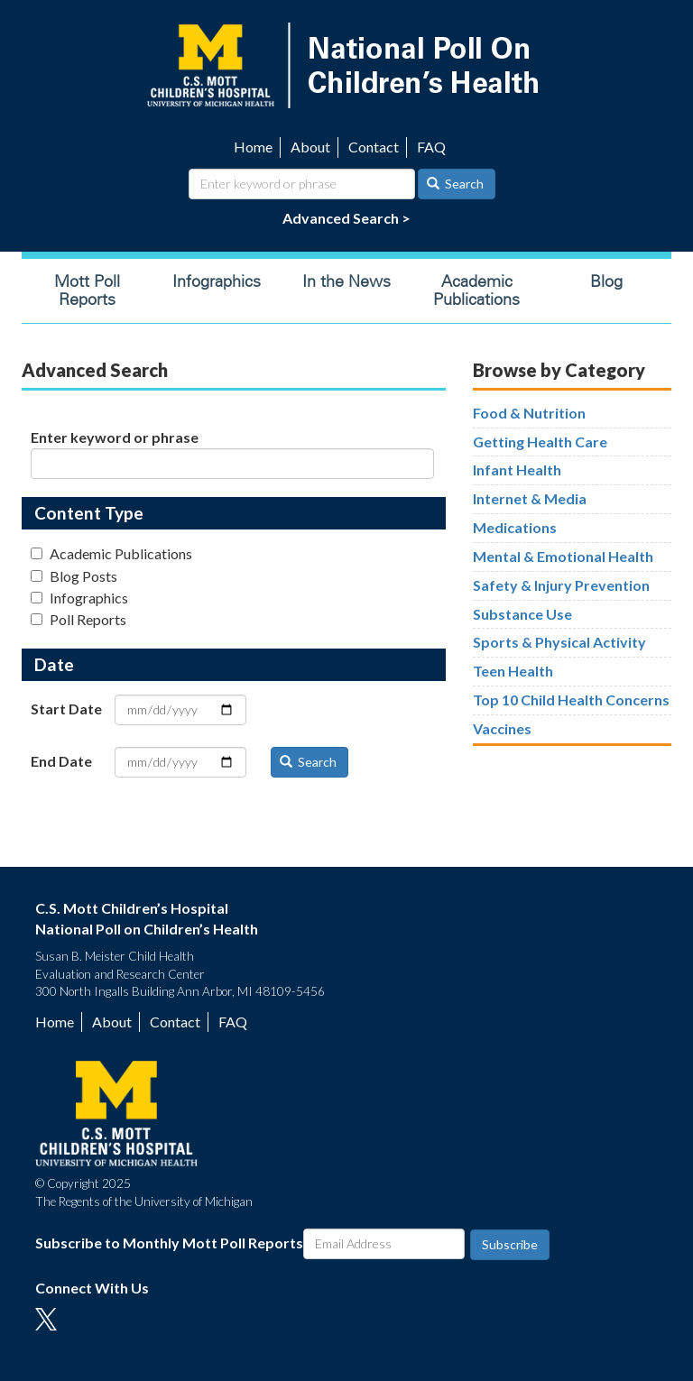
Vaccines (502, 728)
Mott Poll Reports (87, 290)
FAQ (431, 146)
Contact (373, 146)
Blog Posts (74, 576)
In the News (346, 281)
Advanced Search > (346, 217)
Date (54, 664)
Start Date (66, 708)
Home (253, 146)
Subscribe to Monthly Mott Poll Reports (169, 1242)
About (310, 146)
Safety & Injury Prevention (561, 585)
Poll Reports (78, 619)
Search (456, 183)
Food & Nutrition (529, 412)
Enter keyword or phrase (115, 437)
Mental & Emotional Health (563, 556)
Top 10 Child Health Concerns (571, 699)
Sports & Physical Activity (559, 641)
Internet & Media (530, 498)
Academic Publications (476, 290)
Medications (515, 527)
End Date (61, 760)
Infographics (216, 281)
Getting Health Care (540, 441)
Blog (606, 281)
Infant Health (517, 469)
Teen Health (513, 670)
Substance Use (522, 613)
